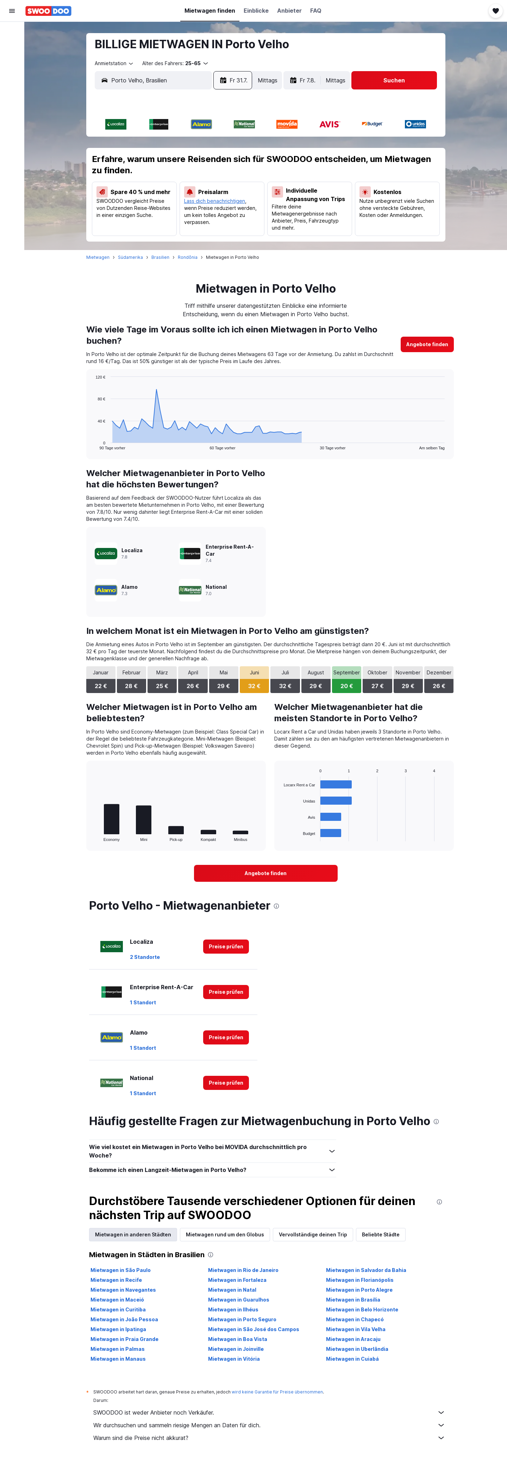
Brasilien (160, 257)
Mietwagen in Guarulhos (238, 1300)
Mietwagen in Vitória (234, 1359)
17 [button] (208, 179)
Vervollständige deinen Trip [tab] (313, 1234)
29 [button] (174, 213)
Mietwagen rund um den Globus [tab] (225, 1234)
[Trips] (12, 112)
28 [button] (157, 213)
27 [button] (140, 213)
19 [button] (242, 179)
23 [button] (191, 196)
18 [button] (225, 179)
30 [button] (191, 213)
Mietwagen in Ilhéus (233, 1309)
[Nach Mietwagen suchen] (12, 62)
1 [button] (174, 146)
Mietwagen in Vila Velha (356, 1329)
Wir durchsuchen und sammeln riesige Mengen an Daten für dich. (269, 1425)
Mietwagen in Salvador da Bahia (366, 1270)
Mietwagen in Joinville (236, 1349)
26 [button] (242, 196)
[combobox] (114, 63)
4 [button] (225, 146)
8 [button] (174, 163)
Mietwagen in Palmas (117, 1349)
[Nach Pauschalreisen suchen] (12, 77)
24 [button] (208, 196)
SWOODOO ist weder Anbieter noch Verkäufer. (269, 1412)
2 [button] (191, 146)
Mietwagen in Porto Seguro (242, 1319)
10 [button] (208, 163)
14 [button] (157, 179)
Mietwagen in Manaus (118, 1359)
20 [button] (140, 196)
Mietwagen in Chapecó (355, 1319)
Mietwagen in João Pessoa (124, 1319)
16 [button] (191, 179)
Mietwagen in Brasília (353, 1300)
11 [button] (225, 163)
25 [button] (225, 196)
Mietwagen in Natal (232, 1290)
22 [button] (174, 196)
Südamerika (130, 257)
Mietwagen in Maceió (117, 1300)
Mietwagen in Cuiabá (352, 1359)
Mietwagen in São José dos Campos (253, 1329)
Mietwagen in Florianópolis (360, 1280)
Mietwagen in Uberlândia (357, 1349)
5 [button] (242, 146)
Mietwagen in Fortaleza (237, 1280)
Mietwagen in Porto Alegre (359, 1290)
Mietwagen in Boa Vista (237, 1339)
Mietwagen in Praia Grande (124, 1339)
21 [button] (158, 196)
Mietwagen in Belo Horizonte (362, 1309)
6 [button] (141, 163)
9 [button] (191, 163)
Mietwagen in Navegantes (123, 1290)
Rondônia (188, 257)
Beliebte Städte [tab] (381, 1234)
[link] (427, 344)
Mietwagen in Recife (116, 1280)
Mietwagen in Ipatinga (118, 1329)
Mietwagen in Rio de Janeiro (243, 1270)
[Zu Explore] (12, 92)
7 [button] (157, 163)
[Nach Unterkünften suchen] (12, 47)
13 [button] (141, 179)
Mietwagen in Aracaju (353, 1339)
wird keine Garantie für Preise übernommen (277, 1392)
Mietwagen (97, 257)
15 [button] (174, 179)
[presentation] (276, 906)
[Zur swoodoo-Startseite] (48, 11)
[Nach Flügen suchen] (12, 32)
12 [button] (242, 163)
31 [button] (208, 213)
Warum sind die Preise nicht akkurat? (269, 1438)
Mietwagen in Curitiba (118, 1309)
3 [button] (208, 146)
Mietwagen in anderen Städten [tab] (133, 1234)
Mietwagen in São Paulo (120, 1270)
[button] (12, 11)
